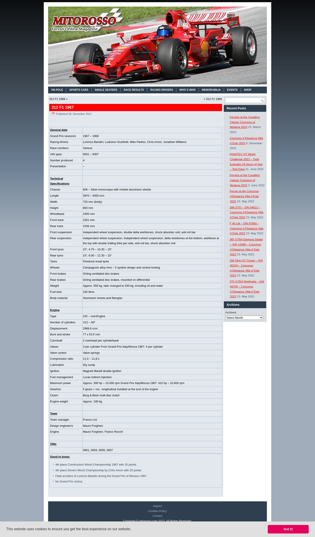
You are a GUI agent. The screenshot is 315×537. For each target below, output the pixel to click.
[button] (132, 529)
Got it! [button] (288, 529)
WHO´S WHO (187, 89)
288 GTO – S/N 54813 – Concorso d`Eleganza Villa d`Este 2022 (246, 212)
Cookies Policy (157, 511)
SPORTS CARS (78, 89)
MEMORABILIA (211, 89)
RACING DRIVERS (161, 89)
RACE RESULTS (134, 89)
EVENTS (232, 89)
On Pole (57, 89)
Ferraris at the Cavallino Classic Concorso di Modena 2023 (245, 122)
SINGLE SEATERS (106, 89)
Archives (230, 312)
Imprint (157, 506)
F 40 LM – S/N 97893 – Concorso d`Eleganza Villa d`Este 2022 (246, 228)
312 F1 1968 (57, 99)
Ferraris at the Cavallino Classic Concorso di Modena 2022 (245, 180)
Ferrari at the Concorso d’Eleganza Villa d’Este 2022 (244, 196)
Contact (158, 515)
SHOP (247, 89)
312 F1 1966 (214, 99)
